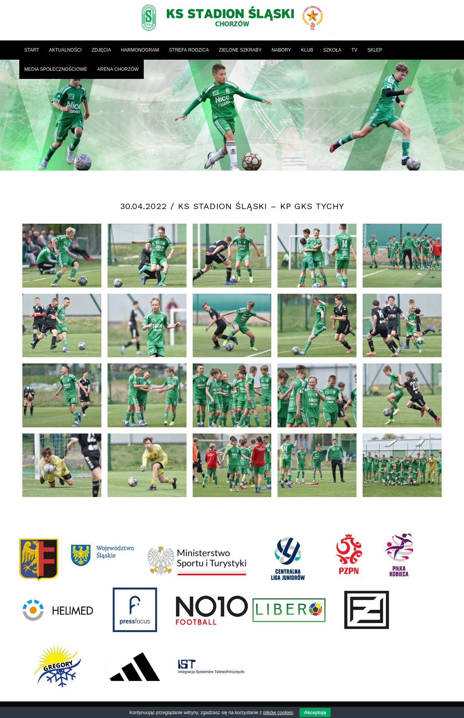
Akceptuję (315, 712)
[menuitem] (31, 50)
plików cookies (278, 712)
